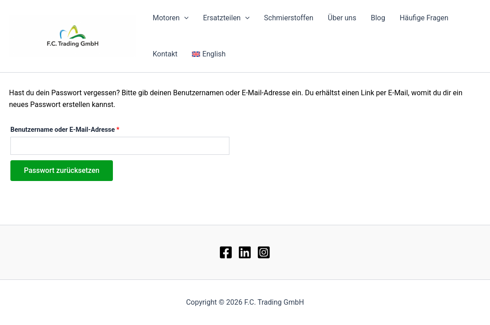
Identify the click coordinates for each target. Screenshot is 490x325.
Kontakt (165, 54)
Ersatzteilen (226, 18)
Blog (378, 18)
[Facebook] (226, 252)
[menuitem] (209, 54)
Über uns (342, 18)
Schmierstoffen (288, 18)
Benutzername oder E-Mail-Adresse (82, 129)
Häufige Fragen (424, 18)
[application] (184, 18)
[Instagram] (264, 252)
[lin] (245, 252)
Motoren (170, 18)
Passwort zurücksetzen (61, 170)
